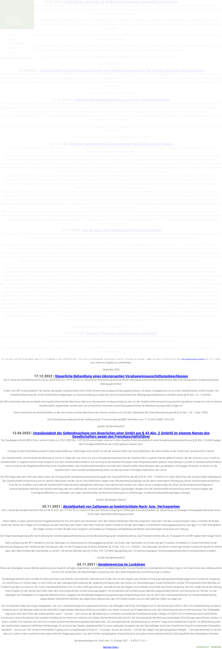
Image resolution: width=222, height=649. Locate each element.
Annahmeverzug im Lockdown (121, 564)
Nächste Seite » (111, 647)
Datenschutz (203, 647)
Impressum (216, 647)
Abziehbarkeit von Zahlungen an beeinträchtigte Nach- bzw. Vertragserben (121, 506)
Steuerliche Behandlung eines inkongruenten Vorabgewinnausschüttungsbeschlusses (121, 376)
